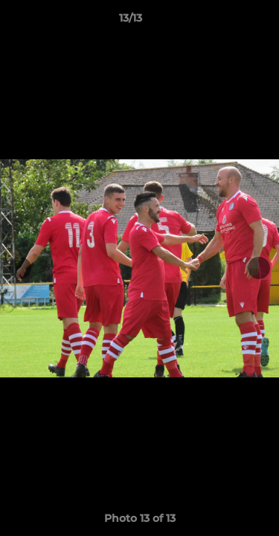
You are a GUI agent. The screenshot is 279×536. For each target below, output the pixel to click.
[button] (225, 21)
